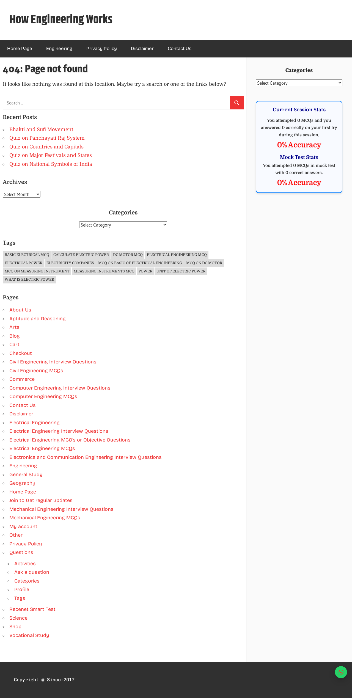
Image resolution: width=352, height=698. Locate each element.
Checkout (20, 353)
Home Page (19, 48)
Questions (21, 552)
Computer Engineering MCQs (43, 396)
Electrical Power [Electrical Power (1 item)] (23, 263)
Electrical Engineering (34, 423)
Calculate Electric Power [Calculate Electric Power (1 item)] (81, 255)
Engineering (59, 48)
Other (16, 535)
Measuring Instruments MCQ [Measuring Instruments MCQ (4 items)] (104, 271)
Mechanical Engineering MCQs (44, 518)
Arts (14, 327)
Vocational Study (29, 635)
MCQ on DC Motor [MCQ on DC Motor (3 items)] (204, 263)
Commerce (22, 379)
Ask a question (31, 572)
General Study (26, 474)
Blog (14, 336)
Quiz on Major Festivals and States (50, 155)
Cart (14, 344)
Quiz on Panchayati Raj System (47, 138)
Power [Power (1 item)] (145, 271)
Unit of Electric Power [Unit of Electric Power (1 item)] (180, 271)
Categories (27, 581)
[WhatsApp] (341, 672)
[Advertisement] (299, 242)
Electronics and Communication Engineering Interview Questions (85, 457)
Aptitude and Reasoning (37, 319)
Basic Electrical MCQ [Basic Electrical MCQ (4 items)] (27, 255)
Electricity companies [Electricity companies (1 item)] (70, 263)
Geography (22, 483)
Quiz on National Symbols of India (50, 164)
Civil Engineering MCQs (36, 371)
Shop (15, 626)
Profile (21, 589)
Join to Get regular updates (41, 500)
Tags (19, 598)
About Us (20, 310)
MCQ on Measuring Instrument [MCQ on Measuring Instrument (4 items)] (37, 271)
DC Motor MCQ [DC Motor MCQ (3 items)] (128, 255)
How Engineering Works (60, 20)
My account (23, 526)
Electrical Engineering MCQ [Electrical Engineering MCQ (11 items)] (177, 255)
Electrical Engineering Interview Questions (58, 431)
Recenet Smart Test (32, 609)
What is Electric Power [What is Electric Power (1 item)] (29, 279)
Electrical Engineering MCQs (42, 448)
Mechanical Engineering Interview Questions (61, 509)
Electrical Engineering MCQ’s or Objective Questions (70, 440)
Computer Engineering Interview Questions (60, 388)
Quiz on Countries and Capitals (46, 147)
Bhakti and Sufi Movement (41, 129)
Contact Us (179, 48)
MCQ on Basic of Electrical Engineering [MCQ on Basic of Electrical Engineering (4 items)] (140, 263)
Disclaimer (142, 48)
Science (18, 618)
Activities (25, 564)
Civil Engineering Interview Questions (53, 362)
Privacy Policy (101, 48)
